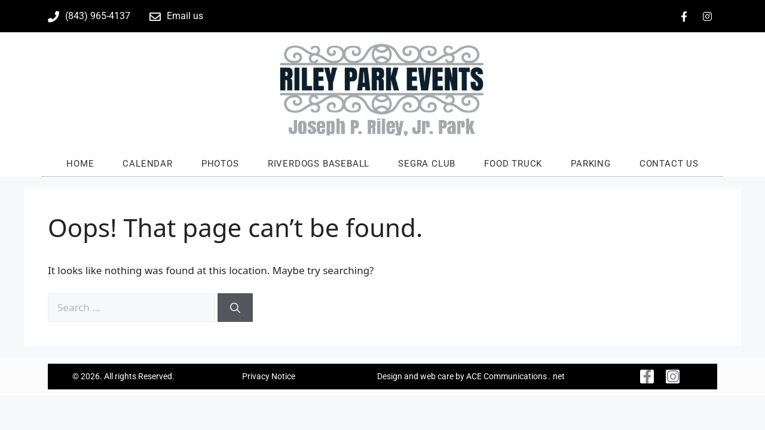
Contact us (669, 163)
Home (80, 163)
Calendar (147, 163)
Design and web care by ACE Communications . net (471, 376)
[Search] (235, 307)
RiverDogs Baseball (318, 163)
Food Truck (513, 163)
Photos (220, 163)
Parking (591, 163)
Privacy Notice (268, 376)
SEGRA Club (426, 163)
